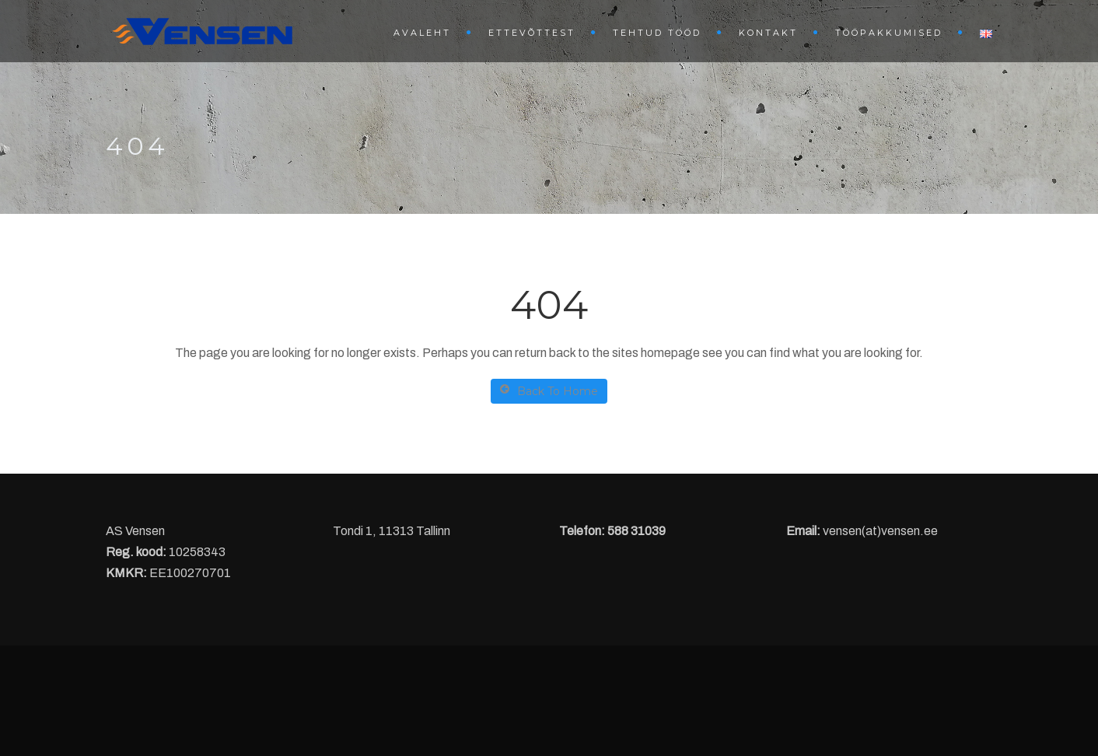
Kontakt (768, 32)
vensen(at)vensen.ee (880, 530)
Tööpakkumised (888, 32)
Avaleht (422, 32)
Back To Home (549, 390)
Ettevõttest (531, 32)
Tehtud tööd (657, 32)
